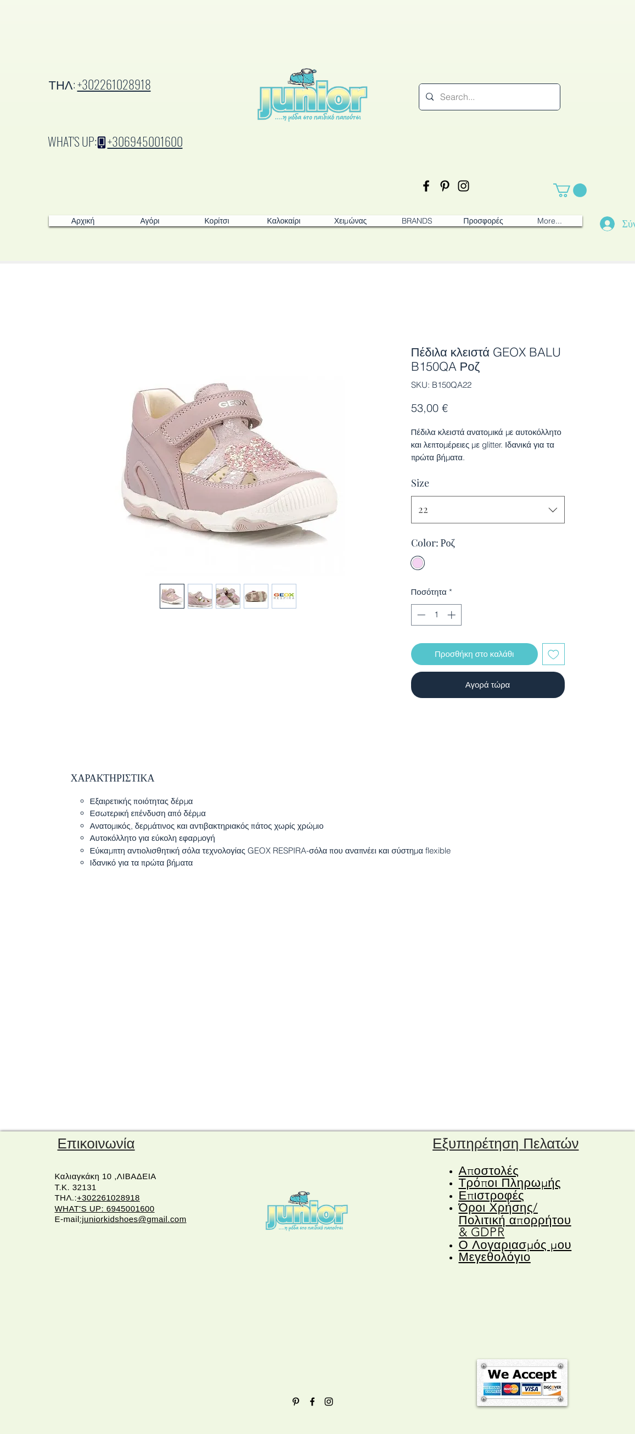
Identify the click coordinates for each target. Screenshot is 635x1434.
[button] (570, 190)
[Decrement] (420, 615)
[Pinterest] (444, 185)
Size (420, 482)
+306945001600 (145, 141)
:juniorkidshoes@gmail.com (133, 1219)
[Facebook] (426, 185)
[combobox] (488, 509)
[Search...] (488, 97)
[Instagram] (463, 185)
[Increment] (452, 615)
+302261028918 (114, 84)
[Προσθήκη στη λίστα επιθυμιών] (553, 654)
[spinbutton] (436, 615)
